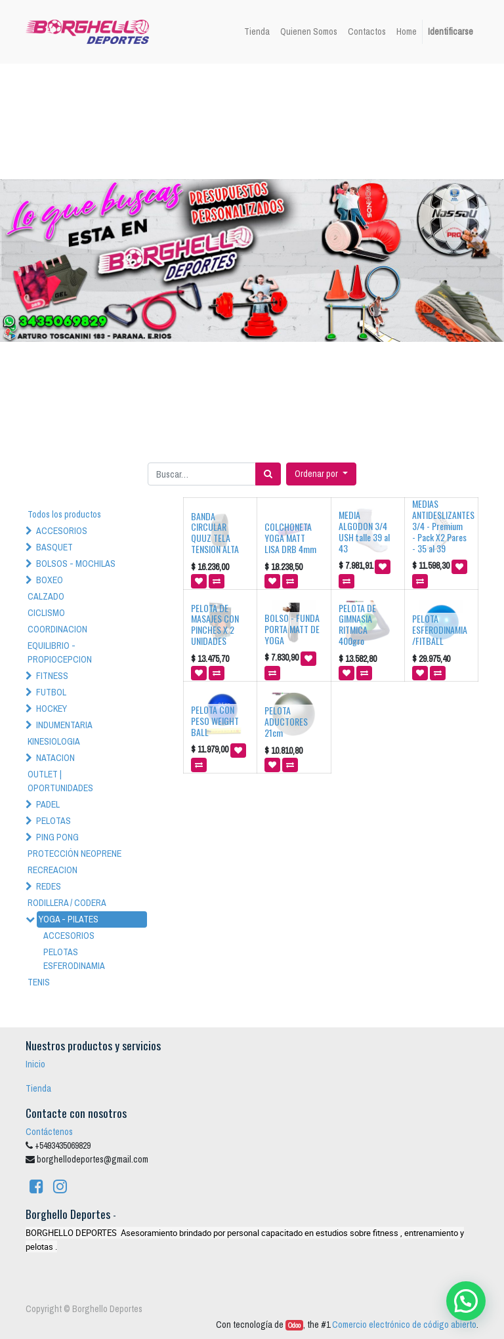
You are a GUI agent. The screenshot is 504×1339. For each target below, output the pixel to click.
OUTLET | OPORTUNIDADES (60, 781)
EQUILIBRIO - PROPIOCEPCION (60, 652)
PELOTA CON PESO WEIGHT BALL (215, 721)
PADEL (48, 804)
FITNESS (52, 676)
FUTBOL (51, 692)
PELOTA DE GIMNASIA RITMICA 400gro (357, 624)
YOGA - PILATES (68, 919)
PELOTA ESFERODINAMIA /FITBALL (439, 629)
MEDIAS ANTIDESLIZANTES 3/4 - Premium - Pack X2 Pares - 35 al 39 (443, 525)
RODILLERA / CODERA (67, 903)
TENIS (39, 982)
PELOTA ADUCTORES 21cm (286, 721)
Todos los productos (64, 514)
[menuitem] (257, 32)
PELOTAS (53, 821)
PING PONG (57, 837)
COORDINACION (57, 629)
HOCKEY (51, 708)
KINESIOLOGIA (54, 741)
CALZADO (46, 596)
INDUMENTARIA (64, 725)
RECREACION (52, 870)
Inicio (35, 1064)
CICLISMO (46, 613)
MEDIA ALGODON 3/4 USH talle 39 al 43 (364, 531)
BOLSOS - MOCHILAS (76, 563)
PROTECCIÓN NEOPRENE (74, 853)
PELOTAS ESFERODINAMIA (74, 959)
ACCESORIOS (61, 531)
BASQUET (54, 547)
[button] (321, 474)
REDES (48, 886)
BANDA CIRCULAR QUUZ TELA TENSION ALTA (215, 532)
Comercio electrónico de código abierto (404, 1324)
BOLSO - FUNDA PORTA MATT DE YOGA (292, 629)
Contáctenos (49, 1132)
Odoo (294, 1325)
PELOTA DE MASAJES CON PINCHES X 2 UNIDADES (215, 624)
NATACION (55, 758)
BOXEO (49, 580)
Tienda (38, 1088)
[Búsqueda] (268, 474)
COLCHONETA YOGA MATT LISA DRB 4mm (290, 538)
